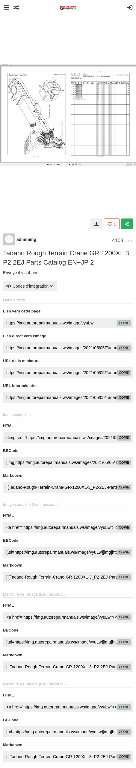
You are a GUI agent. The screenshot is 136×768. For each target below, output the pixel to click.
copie (124, 323)
